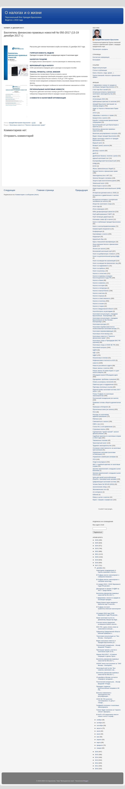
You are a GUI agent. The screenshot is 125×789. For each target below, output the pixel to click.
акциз (94, 96)
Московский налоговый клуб (102, 251)
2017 (97, 565)
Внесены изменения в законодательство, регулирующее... (103, 694)
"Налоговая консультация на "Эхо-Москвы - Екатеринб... (108, 637)
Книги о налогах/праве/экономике (104, 226)
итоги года (96, 206)
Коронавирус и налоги (100, 234)
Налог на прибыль (99, 268)
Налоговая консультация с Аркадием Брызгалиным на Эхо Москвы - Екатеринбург (105, 319)
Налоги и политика (99, 301)
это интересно (97, 492)
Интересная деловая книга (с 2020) (104, 192)
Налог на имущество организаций (104, 260)
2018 (97, 562)
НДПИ (95, 350)
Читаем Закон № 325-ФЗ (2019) (103, 484)
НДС (94, 352)
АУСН (95, 113)
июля (99, 731)
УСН (94, 459)
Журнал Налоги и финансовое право (105, 171)
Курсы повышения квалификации (104, 242)
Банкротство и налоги (100, 118)
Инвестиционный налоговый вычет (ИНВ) (107, 188)
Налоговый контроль (100, 347)
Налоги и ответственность (101, 298)
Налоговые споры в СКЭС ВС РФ (104, 345)
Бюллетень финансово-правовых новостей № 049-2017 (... (107, 673)
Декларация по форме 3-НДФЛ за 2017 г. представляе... (107, 589)
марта (99, 742)
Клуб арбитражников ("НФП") (102, 214)
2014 (97, 757)
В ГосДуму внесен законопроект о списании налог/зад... (107, 580)
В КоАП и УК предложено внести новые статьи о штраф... (107, 715)
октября (99, 723)
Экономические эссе (100, 489)
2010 (97, 768)
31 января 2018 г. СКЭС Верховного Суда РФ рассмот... (108, 585)
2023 (97, 548)
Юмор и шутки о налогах (101, 497)
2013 (97, 760)
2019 (97, 560)
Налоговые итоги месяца (101, 333)
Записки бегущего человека (102, 178)
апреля (99, 739)
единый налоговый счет (101, 158)
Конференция (97, 231)
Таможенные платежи (100, 440)
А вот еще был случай (100, 89)
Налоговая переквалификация (103, 331)
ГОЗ (94, 148)
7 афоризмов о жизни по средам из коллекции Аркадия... (108, 598)
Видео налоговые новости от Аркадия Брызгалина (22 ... (106, 641)
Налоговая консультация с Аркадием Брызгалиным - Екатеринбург (105, 314)
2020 (97, 557)
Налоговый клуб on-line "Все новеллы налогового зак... (106, 669)
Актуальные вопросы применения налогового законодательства (104, 93)
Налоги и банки (98, 280)
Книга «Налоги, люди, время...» (103, 73)
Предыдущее (81, 190)
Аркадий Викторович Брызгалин (107, 39)
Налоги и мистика (99, 293)
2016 (97, 751)
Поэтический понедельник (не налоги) (105, 398)
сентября (100, 725)
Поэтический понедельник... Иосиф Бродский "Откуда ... (108, 682)
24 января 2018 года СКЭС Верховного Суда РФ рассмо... (107, 614)
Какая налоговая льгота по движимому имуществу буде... (107, 618)
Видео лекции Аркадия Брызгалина (105, 136)
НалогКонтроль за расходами (103, 311)
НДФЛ (95, 355)
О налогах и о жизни (23, 12)
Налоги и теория (98, 306)
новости (95, 363)
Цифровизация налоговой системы (104, 481)
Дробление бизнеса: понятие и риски (105, 156)
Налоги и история (99, 285)
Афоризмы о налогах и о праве (103, 115)
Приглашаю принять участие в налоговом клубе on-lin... (106, 650)
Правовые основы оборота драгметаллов (107, 402)
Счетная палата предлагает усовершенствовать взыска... (107, 623)
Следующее (9, 190)
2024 (97, 545)
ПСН (94, 412)
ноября (99, 720)
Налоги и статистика (99, 273)
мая (98, 737)
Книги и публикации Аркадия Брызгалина (107, 222)
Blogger (85, 781)
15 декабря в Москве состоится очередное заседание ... (107, 678)
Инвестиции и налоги (100, 186)
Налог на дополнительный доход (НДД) (106, 256)
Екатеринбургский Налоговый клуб (104, 161)
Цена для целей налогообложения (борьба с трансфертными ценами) (104, 478)
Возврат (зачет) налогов (101, 145)
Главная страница (45, 190)
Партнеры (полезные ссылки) (102, 387)
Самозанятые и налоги (100, 421)
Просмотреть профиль (100, 49)
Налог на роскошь (99, 271)
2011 (97, 766)
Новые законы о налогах (101, 368)
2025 (97, 543)
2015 (97, 754)
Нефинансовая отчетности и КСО (104, 360)
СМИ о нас (96, 424)
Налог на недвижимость (101, 266)
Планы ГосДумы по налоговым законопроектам (103, 394)
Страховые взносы (99, 429)
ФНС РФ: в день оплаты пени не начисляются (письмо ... (107, 628)
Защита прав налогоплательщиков (104, 180)
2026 (97, 540)
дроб (94, 153)
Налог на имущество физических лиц (105, 263)
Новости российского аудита (102, 365)
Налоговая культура (99, 324)
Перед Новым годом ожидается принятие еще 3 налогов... (107, 603)
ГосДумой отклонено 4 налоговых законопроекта (107, 706)
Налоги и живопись (99, 283)
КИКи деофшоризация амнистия (104, 211)
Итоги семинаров (98, 209)
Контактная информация (101, 57)
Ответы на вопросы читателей (103, 382)
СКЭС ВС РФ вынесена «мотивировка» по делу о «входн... (105, 700)
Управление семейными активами (104, 457)
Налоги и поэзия (98, 303)
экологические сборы (100, 487)
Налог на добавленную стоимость (104, 254)
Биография (96, 60)
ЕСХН (95, 166)
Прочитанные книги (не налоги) (103, 409)
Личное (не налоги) (99, 248)
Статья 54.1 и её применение (102, 426)
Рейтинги (96, 419)
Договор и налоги (98, 150)
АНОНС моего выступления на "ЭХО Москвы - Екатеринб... (108, 664)
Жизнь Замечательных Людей (103, 168)
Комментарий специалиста (102, 229)
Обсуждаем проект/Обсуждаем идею (105, 375)
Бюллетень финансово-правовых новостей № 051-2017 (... (107, 594)
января (99, 748)
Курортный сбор (98, 239)
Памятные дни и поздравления (103, 384)
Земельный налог (99, 183)
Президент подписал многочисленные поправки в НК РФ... (107, 688)
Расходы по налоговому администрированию (101, 415)
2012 (97, 763)
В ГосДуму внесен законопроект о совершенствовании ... (107, 576)
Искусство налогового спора (102, 204)
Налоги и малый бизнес (101, 290)
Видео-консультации (99, 68)
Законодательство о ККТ (101, 175)
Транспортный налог (100, 443)
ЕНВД (95, 163)
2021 (97, 554)
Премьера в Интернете (100, 407)
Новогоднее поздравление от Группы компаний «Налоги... (106, 571)
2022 (97, 551)
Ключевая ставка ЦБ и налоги (103, 219)
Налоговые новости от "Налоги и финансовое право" (27, 125)
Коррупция (96, 236)
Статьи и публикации (100, 70)
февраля (100, 745)
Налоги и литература (100, 288)
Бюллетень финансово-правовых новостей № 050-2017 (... (107, 660)
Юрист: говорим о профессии (103, 500)
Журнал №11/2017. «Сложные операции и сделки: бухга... (106, 655)
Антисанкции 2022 (99, 99)
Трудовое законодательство (102, 445)
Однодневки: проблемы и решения (104, 379)
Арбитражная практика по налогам (104, 101)
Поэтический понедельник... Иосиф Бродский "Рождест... (108, 646)
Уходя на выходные (99, 462)
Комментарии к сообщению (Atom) (27, 194)
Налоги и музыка (98, 296)
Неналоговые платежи (100, 358)
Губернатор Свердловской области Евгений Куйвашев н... (108, 632)
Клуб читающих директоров (102, 217)
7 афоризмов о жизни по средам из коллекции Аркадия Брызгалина (104, 86)
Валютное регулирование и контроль (105, 133)
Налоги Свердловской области (103, 309)
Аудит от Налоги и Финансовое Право (105, 108)
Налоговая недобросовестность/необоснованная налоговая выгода (104, 327)
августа (99, 728)
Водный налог (97, 143)
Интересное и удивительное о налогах (106, 195)
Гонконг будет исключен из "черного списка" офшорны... (108, 710)
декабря (100, 568)
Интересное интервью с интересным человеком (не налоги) (105, 200)
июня (99, 734)
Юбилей (95, 494)
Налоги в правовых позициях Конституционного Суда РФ (102, 277)
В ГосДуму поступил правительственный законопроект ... (108, 608)
